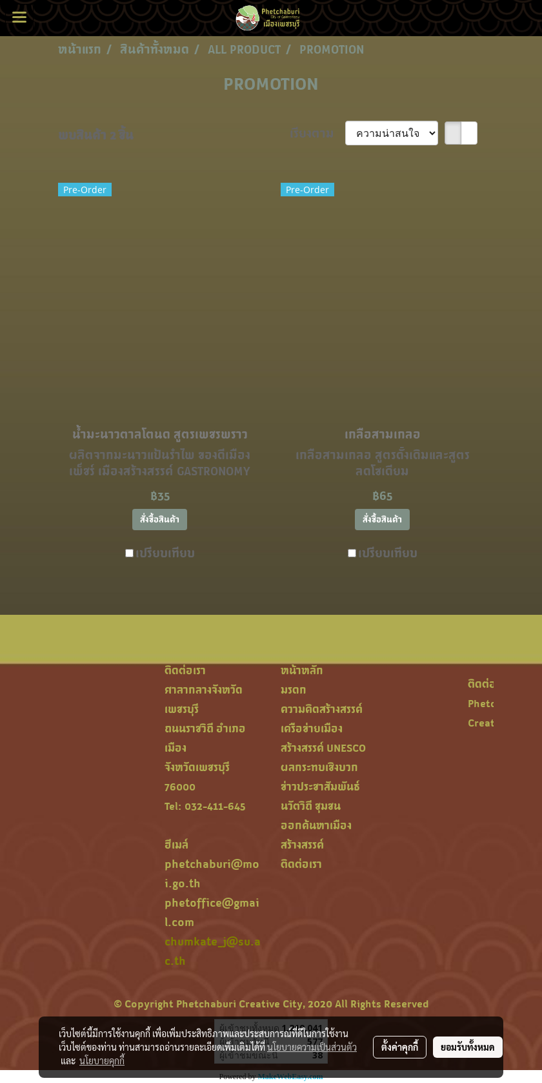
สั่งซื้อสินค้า (159, 519)
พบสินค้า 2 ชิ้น (96, 135)
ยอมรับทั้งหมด (468, 1047)
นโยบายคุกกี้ (102, 1060)
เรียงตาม (317, 133)
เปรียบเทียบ (165, 552)
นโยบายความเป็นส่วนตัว (312, 1047)
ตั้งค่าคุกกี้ (399, 1047)
